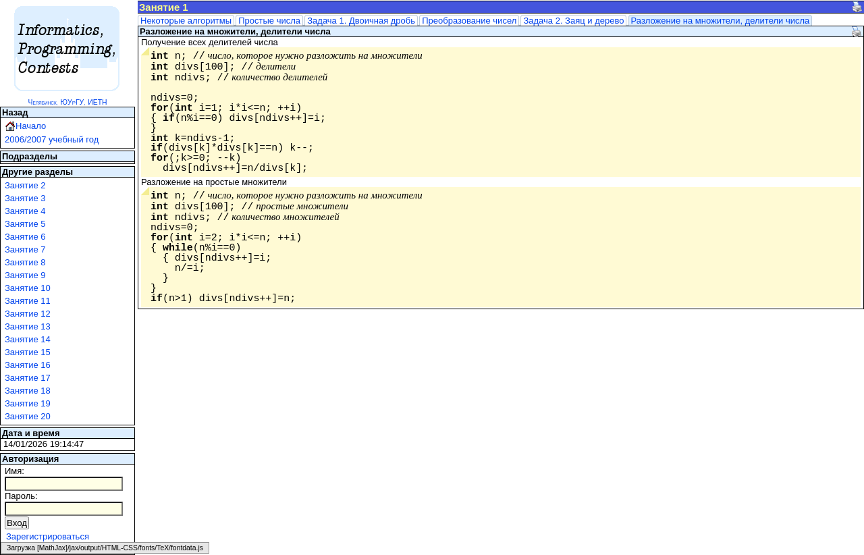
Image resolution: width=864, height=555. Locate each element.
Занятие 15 (28, 352)
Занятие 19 (28, 403)
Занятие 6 (25, 237)
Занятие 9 (25, 275)
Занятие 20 (28, 416)
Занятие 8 (25, 262)
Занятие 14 (28, 339)
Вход (17, 523)
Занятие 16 (28, 365)
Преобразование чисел (469, 21)
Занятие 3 (25, 198)
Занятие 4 (25, 211)
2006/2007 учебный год (52, 139)
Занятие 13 (28, 326)
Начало (31, 126)
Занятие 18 (28, 391)
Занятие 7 (25, 249)
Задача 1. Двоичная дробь (361, 21)
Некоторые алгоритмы (186, 21)
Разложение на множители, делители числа (720, 21)
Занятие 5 (25, 224)
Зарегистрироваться (47, 536)
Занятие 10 (28, 288)
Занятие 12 (28, 314)
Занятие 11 (28, 301)
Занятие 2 (25, 185)
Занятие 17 (28, 378)
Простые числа (269, 21)
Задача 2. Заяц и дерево (573, 21)
